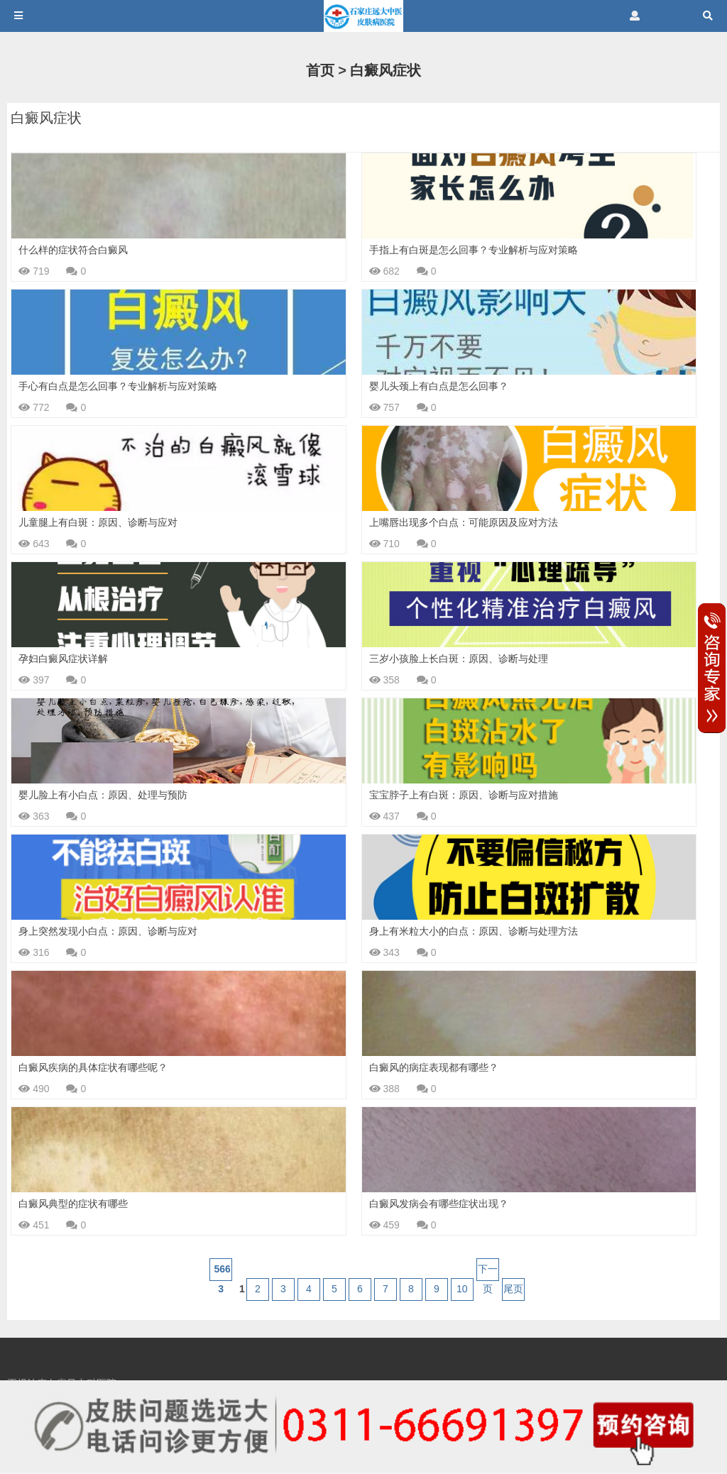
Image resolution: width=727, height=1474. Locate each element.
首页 (320, 70)
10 (462, 1288)
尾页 (513, 1288)
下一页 (488, 1272)
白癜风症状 (385, 70)
